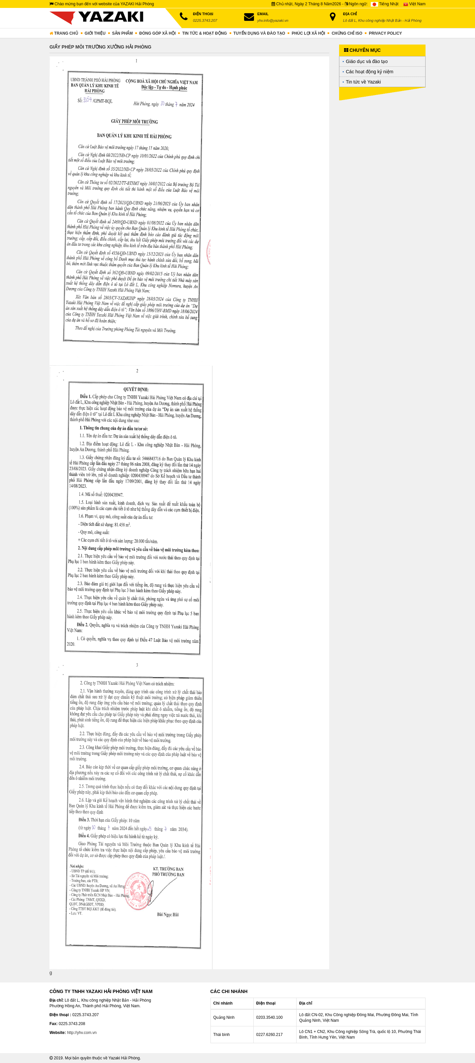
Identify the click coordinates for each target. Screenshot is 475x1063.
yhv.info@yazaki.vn (272, 20)
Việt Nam (414, 4)
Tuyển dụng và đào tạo (259, 33)
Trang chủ (63, 33)
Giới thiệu (95, 33)
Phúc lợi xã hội (308, 33)
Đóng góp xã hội (157, 33)
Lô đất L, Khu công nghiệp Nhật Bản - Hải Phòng (382, 20)
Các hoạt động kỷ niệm (370, 71)
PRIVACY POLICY (385, 33)
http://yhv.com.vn (82, 1032)
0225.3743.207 (205, 20)
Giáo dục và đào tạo (367, 61)
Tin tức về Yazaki (363, 81)
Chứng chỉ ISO (347, 33)
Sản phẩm (122, 33)
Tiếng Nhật (384, 4)
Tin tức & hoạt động (204, 33)
